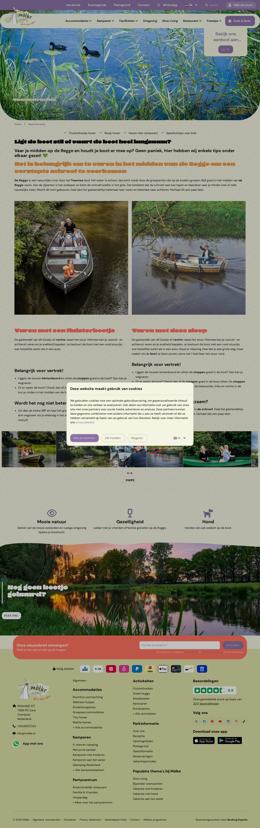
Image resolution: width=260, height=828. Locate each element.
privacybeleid (85, 422)
